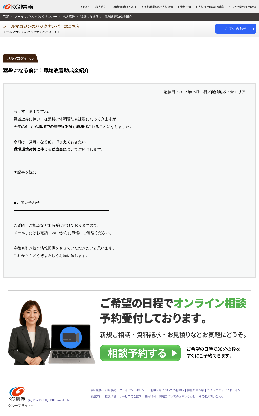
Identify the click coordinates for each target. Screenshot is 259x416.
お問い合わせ (235, 29)
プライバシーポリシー (133, 390)
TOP (86, 6)
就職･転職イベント (125, 6)
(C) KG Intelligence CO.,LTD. (39, 394)
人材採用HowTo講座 (211, 6)
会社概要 (96, 390)
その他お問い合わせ (211, 396)
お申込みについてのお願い (167, 390)
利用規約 (110, 390)
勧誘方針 (96, 396)
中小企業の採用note (243, 6)
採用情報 (150, 396)
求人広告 (100, 6)
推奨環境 (110, 396)
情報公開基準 (195, 390)
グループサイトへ (21, 405)
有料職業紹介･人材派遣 (158, 6)
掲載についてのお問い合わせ (177, 396)
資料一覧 (185, 6)
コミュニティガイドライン (224, 390)
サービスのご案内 (130, 396)
